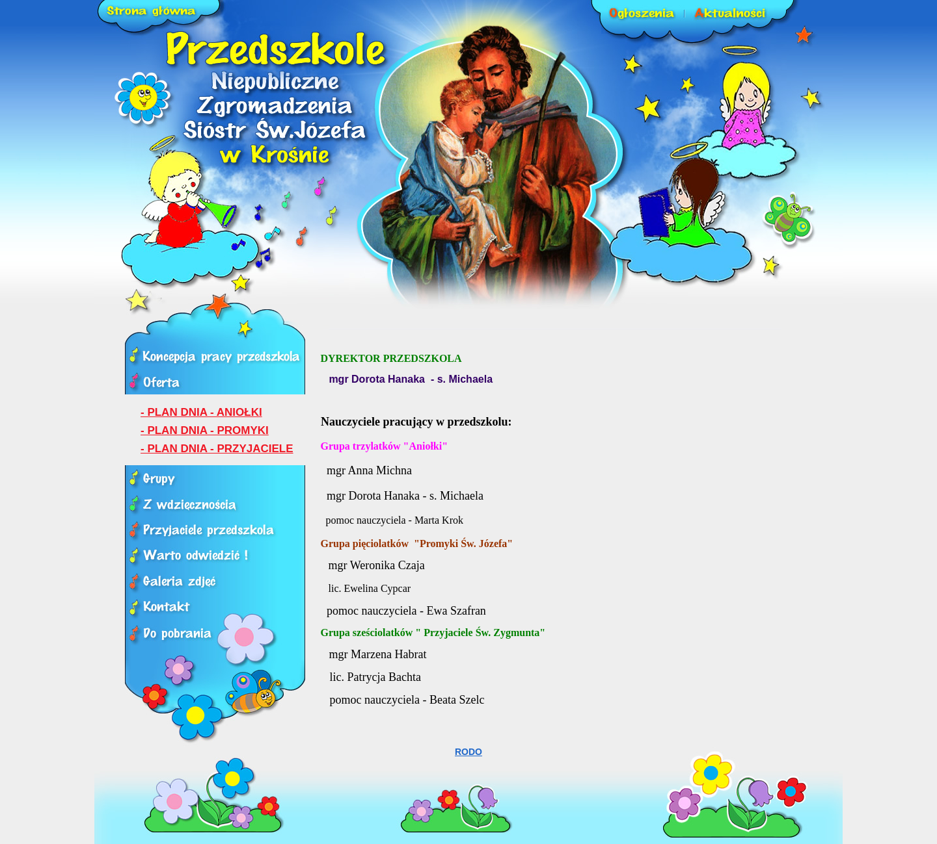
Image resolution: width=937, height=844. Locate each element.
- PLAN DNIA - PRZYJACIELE (217, 448)
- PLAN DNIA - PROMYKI (205, 430)
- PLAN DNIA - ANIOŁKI (201, 412)
